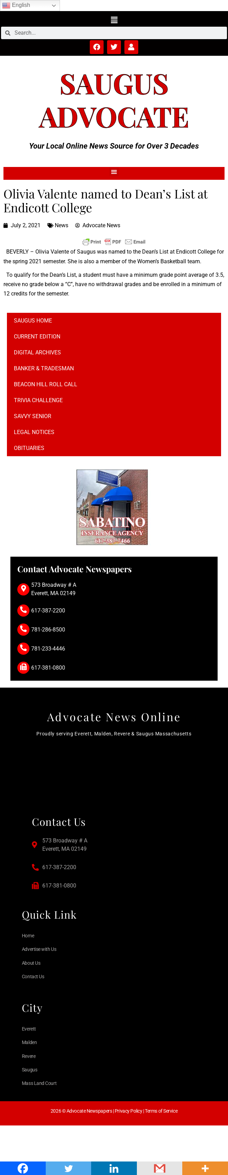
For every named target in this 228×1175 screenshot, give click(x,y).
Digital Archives (37, 352)
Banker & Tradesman (44, 368)
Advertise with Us (39, 949)
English (16, 5)
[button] (114, 20)
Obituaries (29, 448)
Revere (28, 1056)
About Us (31, 963)
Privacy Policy (128, 1111)
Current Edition (37, 336)
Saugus (114, 82)
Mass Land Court (39, 1083)
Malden (29, 1042)
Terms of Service (161, 1111)
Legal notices (34, 432)
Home (28, 935)
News (61, 225)
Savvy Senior (32, 416)
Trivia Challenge (38, 400)
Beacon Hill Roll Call (45, 384)
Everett (29, 1029)
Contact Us (33, 976)
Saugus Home (33, 320)
